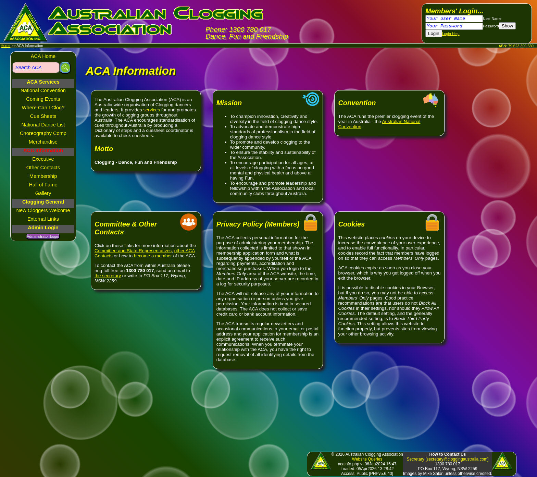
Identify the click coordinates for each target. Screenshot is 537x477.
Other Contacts (43, 167)
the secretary (108, 275)
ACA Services (43, 82)
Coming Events (43, 99)
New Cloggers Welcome (43, 210)
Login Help (451, 34)
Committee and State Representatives (133, 250)
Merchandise (43, 142)
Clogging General (43, 202)
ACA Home (43, 56)
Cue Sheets (43, 116)
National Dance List (43, 124)
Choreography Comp (43, 133)
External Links (43, 219)
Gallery (43, 193)
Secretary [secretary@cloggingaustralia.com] (447, 459)
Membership (43, 176)
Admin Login (43, 227)
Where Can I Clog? (43, 107)
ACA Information (43, 150)
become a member (153, 255)
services (151, 109)
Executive (43, 159)
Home (5, 46)
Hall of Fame (43, 184)
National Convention (43, 90)
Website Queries (367, 459)
